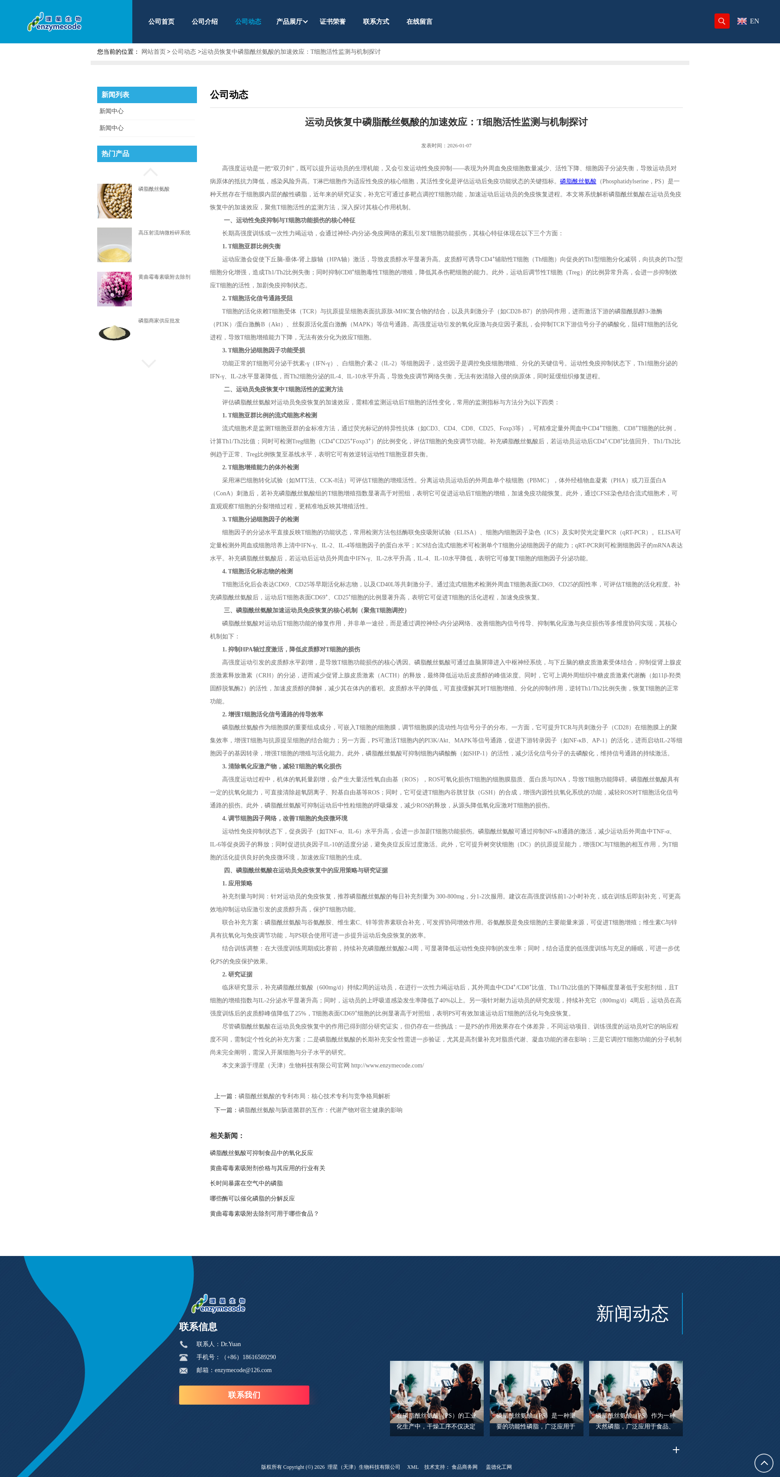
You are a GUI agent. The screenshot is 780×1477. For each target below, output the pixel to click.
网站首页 (153, 52)
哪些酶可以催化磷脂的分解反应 (284, 1198)
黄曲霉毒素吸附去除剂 (164, 277)
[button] (147, 170)
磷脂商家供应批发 (159, 321)
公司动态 (184, 52)
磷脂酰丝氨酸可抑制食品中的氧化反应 (293, 1153)
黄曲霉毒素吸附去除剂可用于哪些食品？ (296, 1213)
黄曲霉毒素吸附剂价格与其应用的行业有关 (299, 1168)
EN (748, 21)
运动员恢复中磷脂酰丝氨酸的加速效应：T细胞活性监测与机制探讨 (291, 52)
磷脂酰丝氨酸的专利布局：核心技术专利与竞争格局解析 (347, 1096)
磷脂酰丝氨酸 (154, 189)
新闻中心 (111, 111)
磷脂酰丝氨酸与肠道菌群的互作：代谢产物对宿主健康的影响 (353, 1110)
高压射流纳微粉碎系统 (164, 233)
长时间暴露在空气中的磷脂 (278, 1183)
